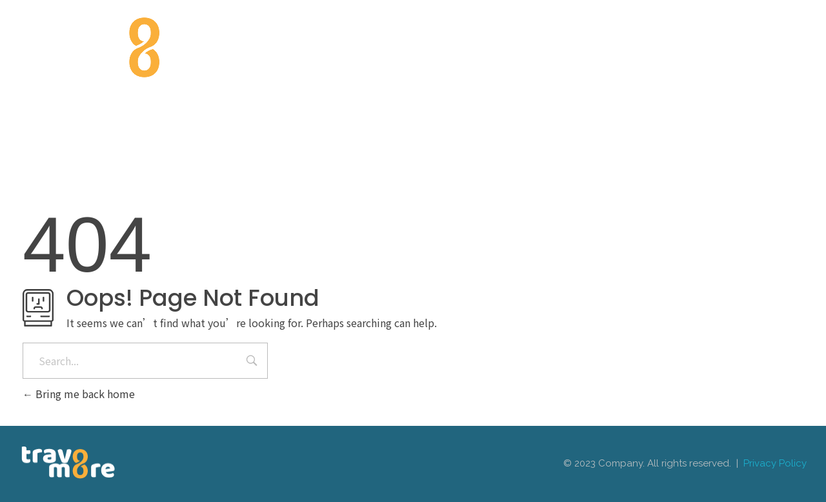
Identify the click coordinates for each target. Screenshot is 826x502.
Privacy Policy (775, 463)
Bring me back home (79, 393)
